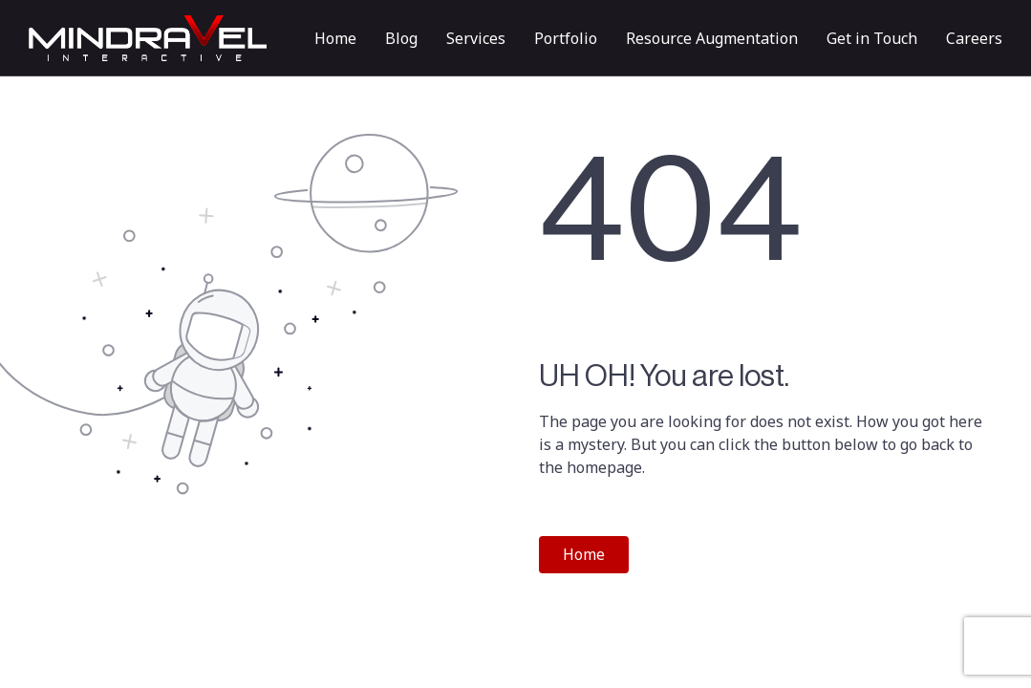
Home (335, 38)
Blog (401, 38)
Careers (974, 38)
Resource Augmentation (712, 38)
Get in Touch (872, 38)
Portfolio (565, 38)
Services (475, 38)
